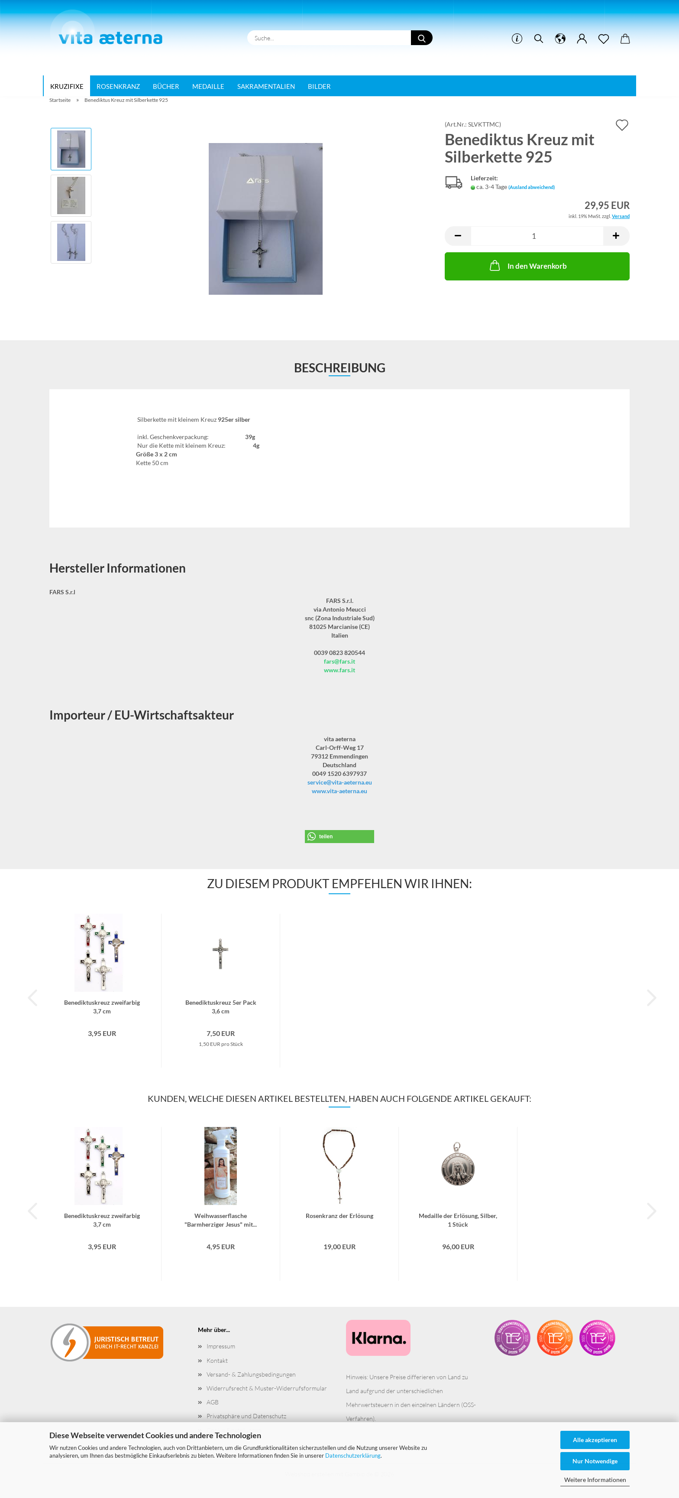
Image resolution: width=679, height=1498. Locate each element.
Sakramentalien (266, 86)
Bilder (319, 86)
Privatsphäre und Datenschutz (246, 1416)
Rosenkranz (118, 86)
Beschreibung (339, 367)
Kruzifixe (67, 86)
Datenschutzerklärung (353, 1455)
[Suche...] (422, 37)
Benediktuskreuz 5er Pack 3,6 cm (220, 1006)
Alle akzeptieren (595, 1439)
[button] (458, 236)
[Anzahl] (537, 236)
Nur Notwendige (595, 1461)
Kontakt (217, 1360)
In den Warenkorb (527, 265)
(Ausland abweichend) (531, 187)
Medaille (208, 86)
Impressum (221, 1346)
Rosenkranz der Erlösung (339, 1215)
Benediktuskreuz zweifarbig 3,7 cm (102, 1006)
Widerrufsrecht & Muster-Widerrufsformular (267, 1388)
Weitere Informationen (595, 1479)
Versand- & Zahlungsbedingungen (251, 1374)
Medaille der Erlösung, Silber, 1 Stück (458, 1219)
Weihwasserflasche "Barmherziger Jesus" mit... (220, 1219)
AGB (213, 1402)
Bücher (166, 86)
